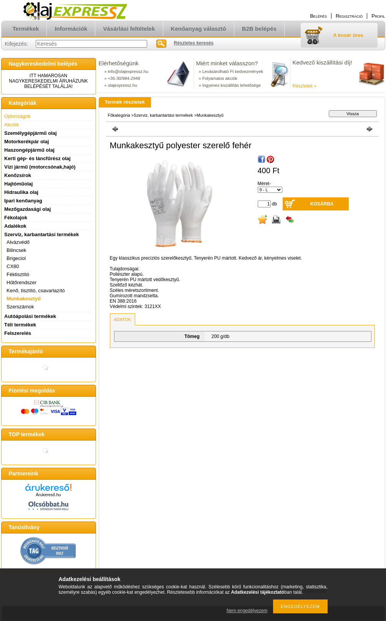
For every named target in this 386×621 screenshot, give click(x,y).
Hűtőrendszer (21, 282)
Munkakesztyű (24, 298)
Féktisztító (18, 274)
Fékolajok (15, 217)
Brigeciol (16, 258)
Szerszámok (20, 307)
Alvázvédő (18, 242)
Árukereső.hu (48, 494)
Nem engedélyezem (247, 610)
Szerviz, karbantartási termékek (163, 115)
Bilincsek (16, 250)
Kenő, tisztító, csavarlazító (36, 290)
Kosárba (322, 204)
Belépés (318, 16)
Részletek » (305, 86)
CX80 (13, 266)
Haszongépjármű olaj (29, 150)
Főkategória (119, 115)
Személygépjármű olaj (30, 133)
